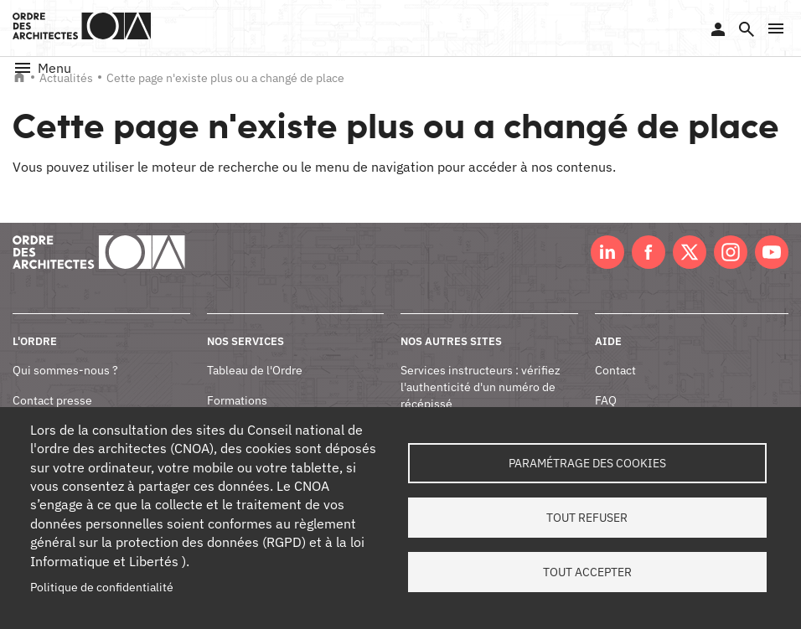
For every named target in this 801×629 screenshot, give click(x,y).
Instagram (730, 252)
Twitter (689, 252)
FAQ (606, 400)
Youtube (771, 252)
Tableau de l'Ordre (254, 370)
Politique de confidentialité (101, 587)
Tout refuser (587, 517)
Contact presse (52, 400)
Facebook (648, 252)
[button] (775, 28)
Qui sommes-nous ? (65, 370)
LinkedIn (607, 252)
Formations (237, 400)
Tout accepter (587, 572)
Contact (615, 370)
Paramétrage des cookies (587, 463)
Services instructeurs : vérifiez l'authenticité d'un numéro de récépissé (480, 386)
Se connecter (718, 29)
